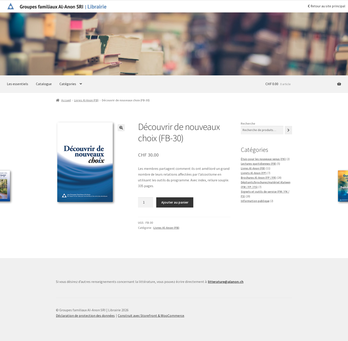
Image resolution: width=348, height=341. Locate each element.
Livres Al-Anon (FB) (86, 100)
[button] (121, 127)
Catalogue (44, 84)
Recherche (248, 123)
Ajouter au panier (174, 202)
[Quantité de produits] (145, 202)
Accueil (66, 100)
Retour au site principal (326, 6)
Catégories (67, 84)
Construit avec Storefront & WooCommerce (151, 315)
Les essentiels (17, 84)
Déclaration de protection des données (85, 315)
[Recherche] (288, 130)
